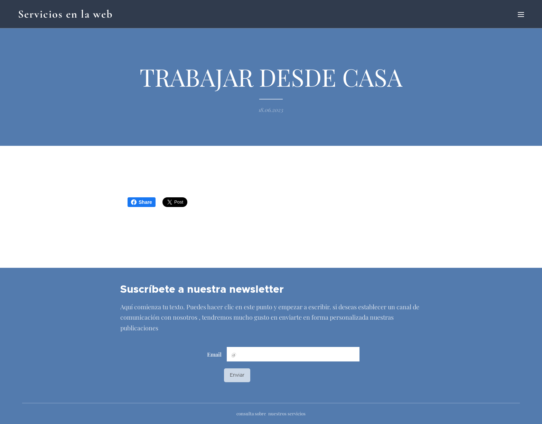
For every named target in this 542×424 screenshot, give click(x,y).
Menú (521, 14)
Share (141, 202)
